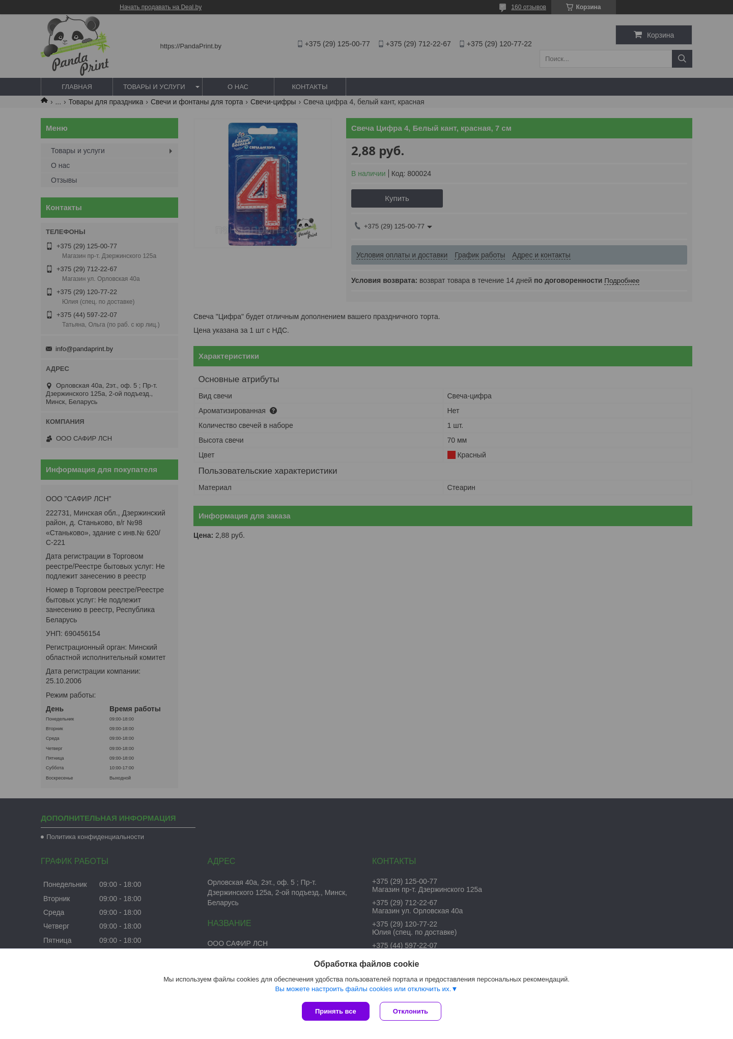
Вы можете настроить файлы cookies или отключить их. (363, 989)
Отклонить (410, 1011)
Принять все (335, 1011)
